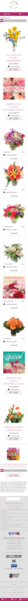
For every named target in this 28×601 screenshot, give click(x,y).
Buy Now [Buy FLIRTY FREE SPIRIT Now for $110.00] (14, 345)
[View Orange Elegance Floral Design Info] (14, 411)
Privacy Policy (7, 592)
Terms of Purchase (18, 592)
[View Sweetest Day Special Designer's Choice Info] (14, 362)
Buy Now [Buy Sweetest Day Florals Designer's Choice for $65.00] (13, 118)
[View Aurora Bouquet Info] (14, 175)
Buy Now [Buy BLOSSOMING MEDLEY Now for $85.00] (14, 233)
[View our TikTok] (18, 534)
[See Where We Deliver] (14, 507)
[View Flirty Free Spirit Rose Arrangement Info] (14, 324)
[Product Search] (14, 498)
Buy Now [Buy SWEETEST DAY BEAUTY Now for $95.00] (14, 308)
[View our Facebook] (10, 534)
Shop (7, 14)
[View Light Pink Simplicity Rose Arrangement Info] (14, 249)
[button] (14, 565)
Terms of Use (14, 595)
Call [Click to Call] (4, 600)
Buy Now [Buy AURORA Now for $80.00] (14, 196)
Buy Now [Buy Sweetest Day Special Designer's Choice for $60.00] (13, 392)
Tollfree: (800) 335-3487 (14, 549)
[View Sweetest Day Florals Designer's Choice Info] (14, 88)
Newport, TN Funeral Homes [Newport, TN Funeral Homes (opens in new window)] (9, 582)
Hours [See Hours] (23, 600)
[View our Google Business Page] (12, 534)
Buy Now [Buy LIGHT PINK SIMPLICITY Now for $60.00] (14, 271)
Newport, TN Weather (7, 587)
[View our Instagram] (15, 534)
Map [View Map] (14, 600)
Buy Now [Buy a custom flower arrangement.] (14, 475)
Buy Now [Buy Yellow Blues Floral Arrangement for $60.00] (13, 69)
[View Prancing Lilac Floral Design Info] (14, 137)
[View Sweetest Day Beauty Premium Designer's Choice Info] (14, 287)
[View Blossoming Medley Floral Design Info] (14, 212)
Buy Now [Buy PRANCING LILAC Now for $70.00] (14, 159)
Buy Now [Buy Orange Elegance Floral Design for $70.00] (13, 438)
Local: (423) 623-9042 (14, 546)
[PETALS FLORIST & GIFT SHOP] (14, 10)
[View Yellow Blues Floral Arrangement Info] (14, 39)
